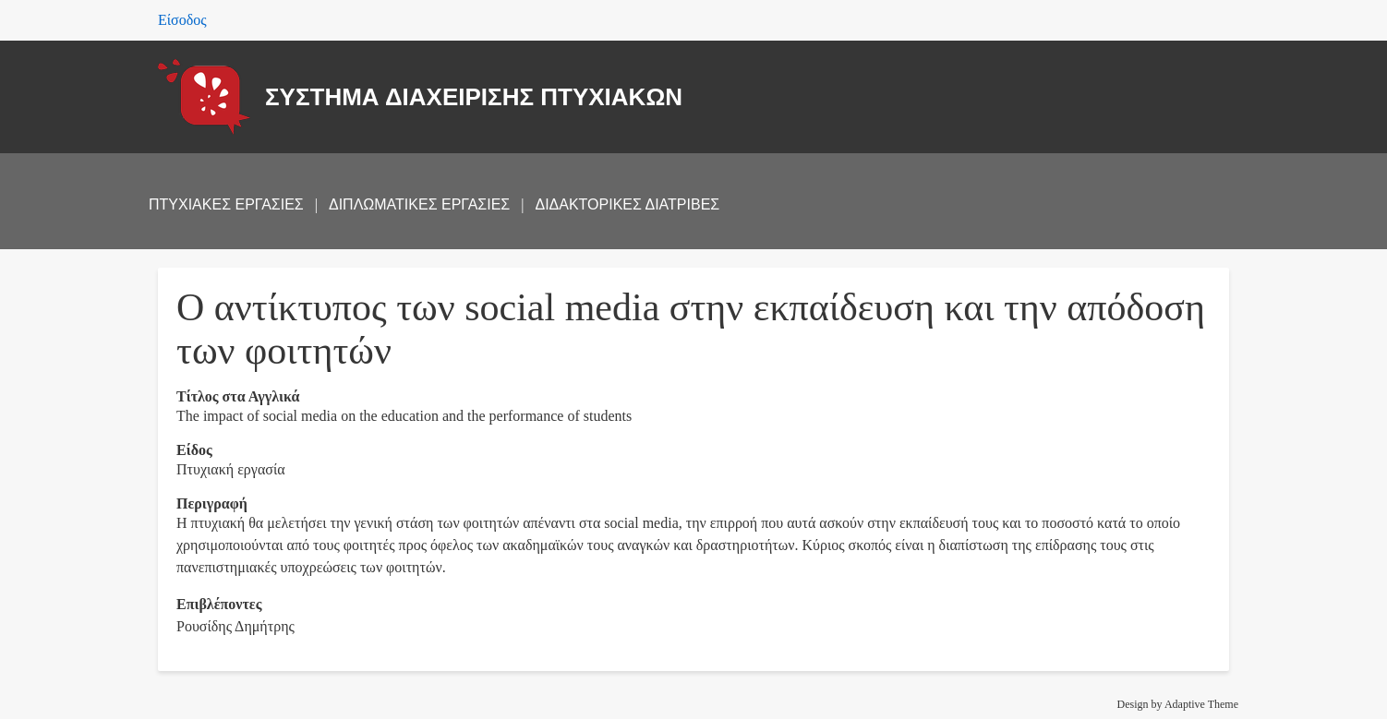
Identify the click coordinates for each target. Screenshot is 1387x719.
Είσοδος (182, 20)
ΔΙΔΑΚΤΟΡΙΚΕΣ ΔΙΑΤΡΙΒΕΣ (627, 204)
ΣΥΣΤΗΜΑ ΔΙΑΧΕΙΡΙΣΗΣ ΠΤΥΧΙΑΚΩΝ (473, 97)
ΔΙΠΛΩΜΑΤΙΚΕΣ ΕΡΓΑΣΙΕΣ (419, 204)
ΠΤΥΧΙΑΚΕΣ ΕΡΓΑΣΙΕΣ (226, 204)
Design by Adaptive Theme (1177, 704)
